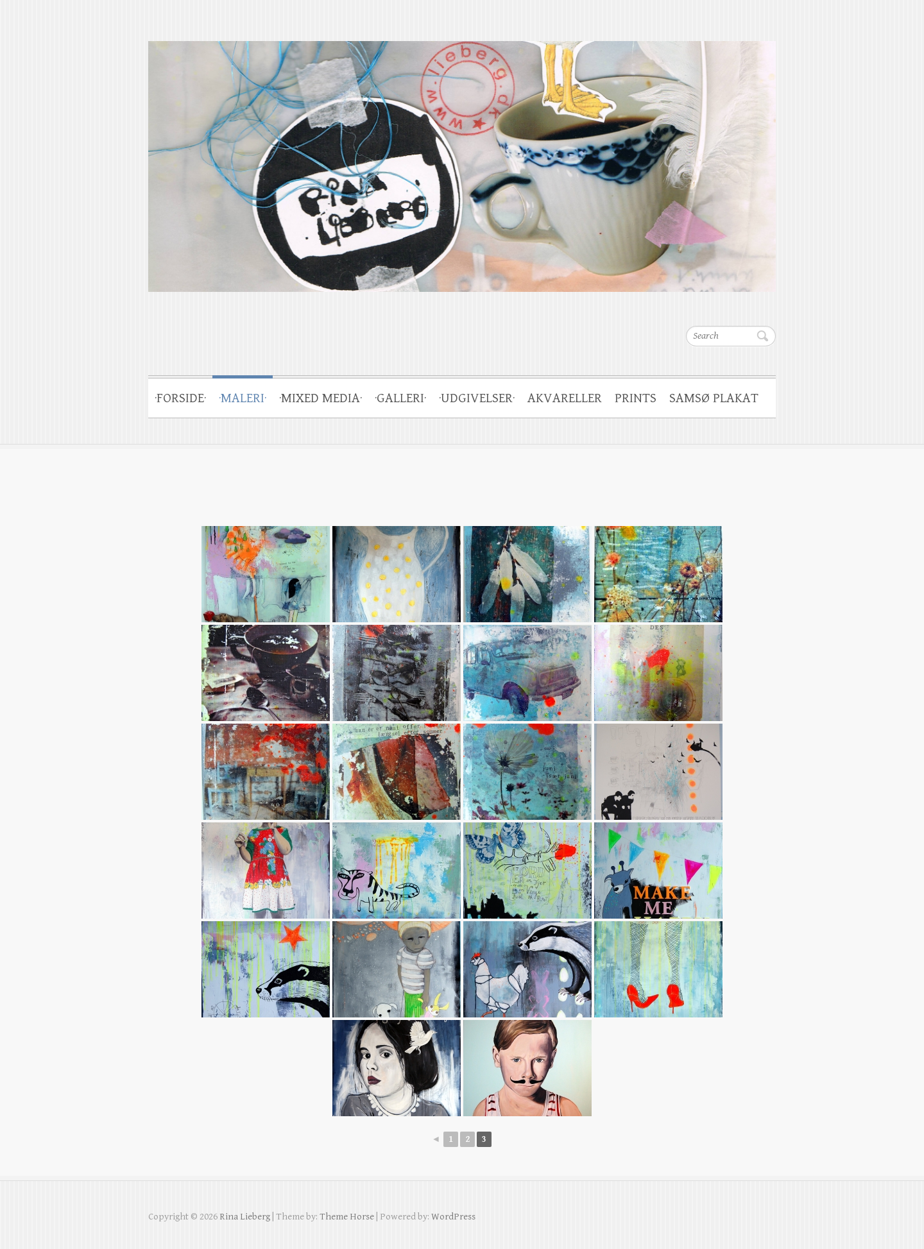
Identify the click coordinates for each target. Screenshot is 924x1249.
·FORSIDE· (180, 398)
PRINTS (635, 398)
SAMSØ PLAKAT (713, 398)
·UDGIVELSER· (477, 398)
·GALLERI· (400, 398)
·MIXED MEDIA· (320, 398)
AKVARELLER (564, 398)
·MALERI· (242, 398)
